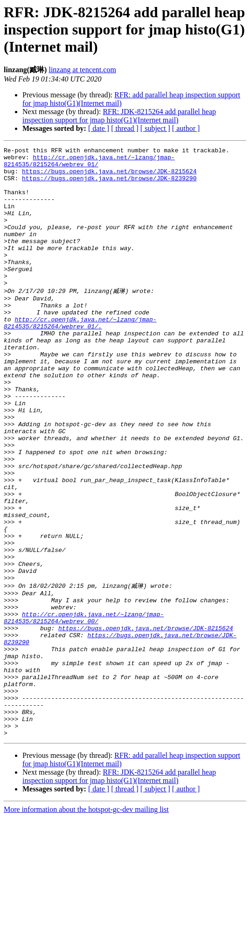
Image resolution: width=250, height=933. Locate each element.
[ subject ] (155, 128)
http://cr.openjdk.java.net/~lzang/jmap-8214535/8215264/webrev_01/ (89, 164)
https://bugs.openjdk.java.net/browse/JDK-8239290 (109, 185)
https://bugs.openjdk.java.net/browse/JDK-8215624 (109, 176)
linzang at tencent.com (82, 70)
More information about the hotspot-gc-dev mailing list (86, 925)
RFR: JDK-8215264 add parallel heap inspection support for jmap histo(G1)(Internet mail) (119, 116)
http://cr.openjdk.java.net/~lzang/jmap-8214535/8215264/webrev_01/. (80, 357)
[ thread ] (125, 128)
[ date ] (98, 128)
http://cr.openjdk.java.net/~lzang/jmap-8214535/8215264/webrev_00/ (84, 709)
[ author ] (186, 128)
